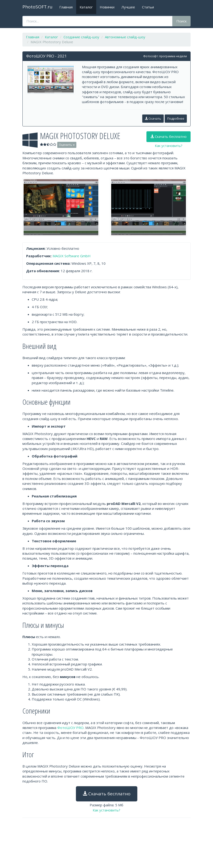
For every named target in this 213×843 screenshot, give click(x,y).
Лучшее (128, 7)
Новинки (107, 7)
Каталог (86, 7)
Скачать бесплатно (168, 136)
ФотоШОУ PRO (70, 727)
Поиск (181, 21)
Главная (66, 7)
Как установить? (168, 145)
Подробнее (175, 118)
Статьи (148, 7)
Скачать (153, 118)
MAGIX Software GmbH (72, 256)
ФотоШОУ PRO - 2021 (46, 56)
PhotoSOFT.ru (37, 7)
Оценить (67, 145)
